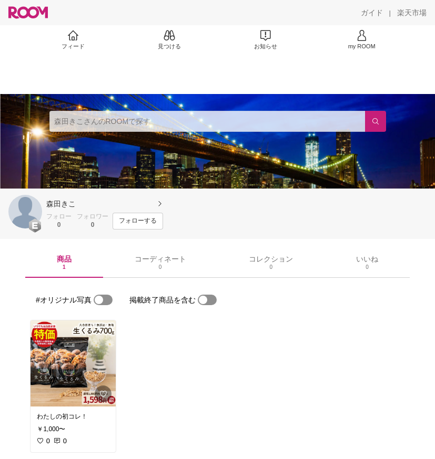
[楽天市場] (412, 12)
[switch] (103, 300)
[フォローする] (138, 221)
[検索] (375, 121)
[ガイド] (372, 12)
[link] (73, 363)
